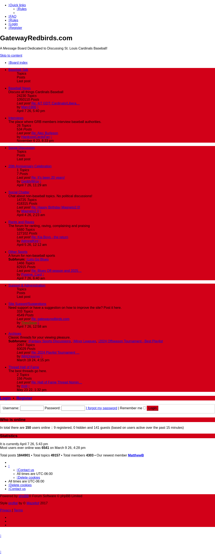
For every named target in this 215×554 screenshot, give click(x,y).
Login (5, 398)
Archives (14, 333)
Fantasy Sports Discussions (49, 341)
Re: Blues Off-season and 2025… (56, 270)
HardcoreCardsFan (35, 137)
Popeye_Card (31, 274)
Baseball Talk (18, 70)
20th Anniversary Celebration (29, 166)
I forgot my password (101, 408)
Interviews (16, 118)
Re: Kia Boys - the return (49, 237)
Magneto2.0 (30, 211)
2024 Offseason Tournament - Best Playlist (130, 341)
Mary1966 (28, 107)
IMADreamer (30, 356)
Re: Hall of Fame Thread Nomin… (56, 382)
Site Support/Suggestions (27, 304)
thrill (24, 386)
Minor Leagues (84, 341)
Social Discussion (21, 148)
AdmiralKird (29, 241)
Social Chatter (19, 192)
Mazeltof (33, 503)
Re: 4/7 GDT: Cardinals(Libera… (55, 103)
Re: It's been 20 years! (48, 177)
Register (24, 398)
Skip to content (11, 55)
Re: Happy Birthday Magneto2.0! (55, 207)
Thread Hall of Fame (23, 367)
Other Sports (18, 252)
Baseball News (19, 88)
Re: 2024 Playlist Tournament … (55, 352)
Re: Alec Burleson (44, 133)
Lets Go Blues (37, 259)
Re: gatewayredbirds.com (50, 319)
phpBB (24, 496)
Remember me (133, 408)
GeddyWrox (30, 181)
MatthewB (136, 455)
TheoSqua (29, 323)
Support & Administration (26, 285)
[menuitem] (22, 9)
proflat (13, 503)
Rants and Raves (21, 222)
